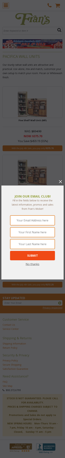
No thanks (32, 264)
